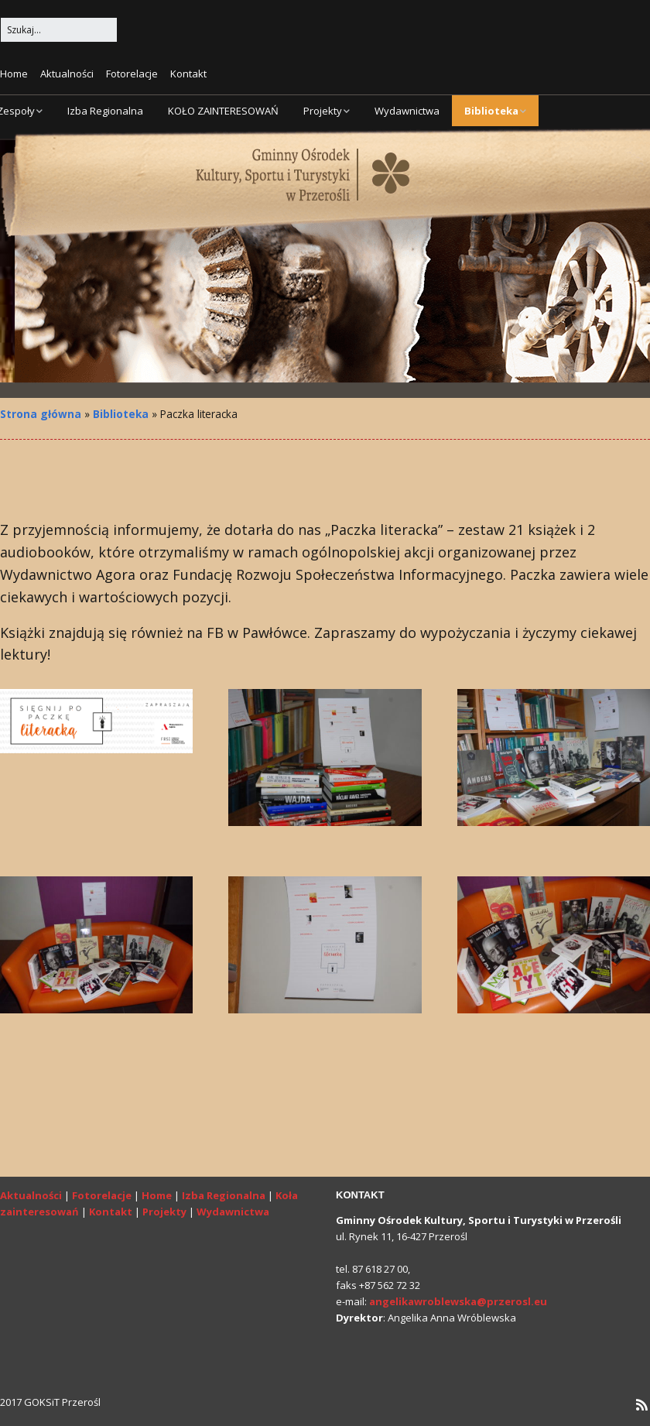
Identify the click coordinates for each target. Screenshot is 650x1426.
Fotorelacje (132, 74)
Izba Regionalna (105, 111)
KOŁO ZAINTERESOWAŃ (223, 111)
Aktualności (67, 74)
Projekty (322, 111)
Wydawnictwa (407, 111)
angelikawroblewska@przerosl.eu (458, 1301)
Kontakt (188, 74)
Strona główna (40, 413)
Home (14, 74)
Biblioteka (491, 111)
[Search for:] (59, 30)
